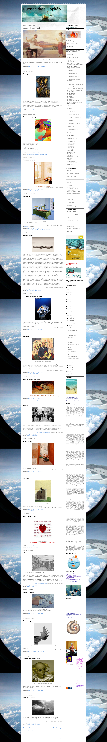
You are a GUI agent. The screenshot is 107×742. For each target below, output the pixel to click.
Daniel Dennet (78, 437)
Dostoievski (80, 440)
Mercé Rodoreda (80, 507)
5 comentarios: (41, 152)
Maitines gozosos (28, 592)
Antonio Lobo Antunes (80, 416)
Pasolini (82, 517)
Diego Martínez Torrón (80, 439)
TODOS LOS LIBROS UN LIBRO (73, 191)
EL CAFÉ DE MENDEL (71, 211)
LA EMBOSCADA (70, 202)
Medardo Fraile (73, 507)
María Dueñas (78, 504)
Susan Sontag (77, 537)
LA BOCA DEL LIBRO (71, 111)
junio (70, 328)
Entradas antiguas (58, 728)
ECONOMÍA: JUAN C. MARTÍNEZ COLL (75, 88)
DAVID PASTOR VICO (71, 171)
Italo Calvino (80, 465)
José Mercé (68, 478)
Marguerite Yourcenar (70, 504)
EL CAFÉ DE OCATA (71, 94)
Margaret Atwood (73, 503)
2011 (68, 313)
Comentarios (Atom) (32, 730)
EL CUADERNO (70, 97)
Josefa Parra (78, 478)
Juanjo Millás (79, 481)
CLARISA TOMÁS (70, 41)
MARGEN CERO (70, 190)
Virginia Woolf (78, 548)
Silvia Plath (75, 535)
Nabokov (82, 512)
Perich (70, 520)
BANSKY (82, 421)
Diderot (74, 439)
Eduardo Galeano (72, 441)
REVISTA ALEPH (70, 147)
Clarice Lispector (71, 434)
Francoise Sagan (75, 454)
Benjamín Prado (72, 423)
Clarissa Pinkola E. (80, 434)
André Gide (80, 411)
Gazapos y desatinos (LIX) (31, 28)
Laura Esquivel (77, 489)
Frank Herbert (29, 330)
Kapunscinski (31, 290)
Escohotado (68, 451)
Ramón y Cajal (71, 527)
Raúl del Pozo (76, 527)
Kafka (73, 483)
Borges (28, 190)
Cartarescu (72, 431)
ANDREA (69, 182)
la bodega (26, 226)
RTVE (68, 217)
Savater (67, 535)
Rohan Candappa (69, 530)
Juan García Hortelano (80, 479)
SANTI (79, 533)
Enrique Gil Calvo (78, 449)
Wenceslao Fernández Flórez (78, 549)
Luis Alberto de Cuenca (73, 495)
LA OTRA (69, 118)
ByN (27, 290)
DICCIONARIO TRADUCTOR (73, 77)
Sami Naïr (36, 435)
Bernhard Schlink (78, 423)
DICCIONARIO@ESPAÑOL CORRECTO (75, 84)
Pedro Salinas (29, 111)
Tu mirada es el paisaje (37, 330)
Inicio (44, 728)
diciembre (71, 318)
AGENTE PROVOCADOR (72, 56)
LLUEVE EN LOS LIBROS (78, 491)
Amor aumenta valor (29, 516)
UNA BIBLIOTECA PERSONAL (73, 193)
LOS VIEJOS (69, 494)
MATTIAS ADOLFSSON (72, 134)
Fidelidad (26, 479)
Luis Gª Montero (38, 229)
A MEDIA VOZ (70, 199)
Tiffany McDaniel (69, 539)
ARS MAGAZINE (70, 226)
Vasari (83, 545)
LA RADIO (69, 122)
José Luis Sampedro (79, 477)
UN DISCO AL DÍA (71, 161)
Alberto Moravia (72, 407)
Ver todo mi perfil (69, 664)
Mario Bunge (79, 505)
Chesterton (75, 433)
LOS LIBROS (69, 493)
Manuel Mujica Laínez (79, 500)
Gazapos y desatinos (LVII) (31, 658)
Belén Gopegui (73, 422)
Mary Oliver (80, 506)
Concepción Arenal (75, 435)
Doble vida (26, 196)
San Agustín (72, 532)
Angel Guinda (72, 413)
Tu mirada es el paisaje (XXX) (32, 296)
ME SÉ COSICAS (70, 135)
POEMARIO (69, 205)
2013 (68, 310)
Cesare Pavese (78, 432)
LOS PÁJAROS (74, 493)
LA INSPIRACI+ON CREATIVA (73, 114)
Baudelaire (68, 422)
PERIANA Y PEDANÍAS (72, 138)
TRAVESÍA (38, 111)
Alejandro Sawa (81, 408)
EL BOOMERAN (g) (71, 93)
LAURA (68, 128)
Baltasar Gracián (77, 421)
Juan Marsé (80, 480)
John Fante (73, 472)
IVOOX (68, 213)
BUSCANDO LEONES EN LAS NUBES (75, 64)
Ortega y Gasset (74, 516)
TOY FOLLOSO (70, 46)
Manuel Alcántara (78, 499)
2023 (68, 292)
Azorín (72, 421)
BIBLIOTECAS (81, 424)
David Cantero (77, 438)
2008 (68, 371)
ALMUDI (69, 170)
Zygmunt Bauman (73, 550)
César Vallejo (72, 432)
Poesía (34, 111)
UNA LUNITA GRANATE (72, 162)
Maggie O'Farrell (71, 499)
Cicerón (79, 433)
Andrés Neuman (30, 399)
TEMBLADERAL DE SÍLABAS (73, 156)
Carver (76, 431)
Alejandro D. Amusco (74, 408)
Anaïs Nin (76, 411)
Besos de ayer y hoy (29, 117)
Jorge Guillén (78, 474)
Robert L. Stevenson (80, 529)
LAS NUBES (71, 489)
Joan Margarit (81, 469)
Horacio (73, 464)
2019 (68, 299)
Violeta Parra (71, 548)
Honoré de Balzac (69, 464)
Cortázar (78, 436)
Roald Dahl (75, 529)
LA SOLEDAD (72, 488)
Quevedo (71, 524)
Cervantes (68, 432)
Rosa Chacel (81, 530)
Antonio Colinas (73, 415)
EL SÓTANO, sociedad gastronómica (74, 102)
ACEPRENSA (70, 54)
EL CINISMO (71, 442)
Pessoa (73, 520)
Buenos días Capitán (42, 9)
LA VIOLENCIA (77, 488)
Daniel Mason (71, 438)
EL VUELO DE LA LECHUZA (73, 173)
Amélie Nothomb (79, 410)
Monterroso (82, 511)
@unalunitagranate (75, 404)
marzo (70, 365)
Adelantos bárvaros (29, 698)
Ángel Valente (78, 413)
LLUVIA (67, 492)
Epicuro (71, 450)
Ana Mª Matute (72, 411)
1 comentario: (40, 109)
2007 (68, 373)
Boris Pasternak (73, 425)
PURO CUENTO (70, 144)
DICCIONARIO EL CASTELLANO (74, 71)
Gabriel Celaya (77, 455)
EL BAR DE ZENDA (71, 91)
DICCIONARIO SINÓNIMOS (72, 76)
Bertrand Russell (75, 424)
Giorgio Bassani (74, 459)
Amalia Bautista (73, 410)
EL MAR (71, 444)
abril (69, 363)
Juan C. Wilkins (72, 479)
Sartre (83, 534)
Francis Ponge (75, 453)
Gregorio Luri (81, 460)
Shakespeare (71, 535)
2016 (68, 304)
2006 (68, 374)
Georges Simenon (75, 457)
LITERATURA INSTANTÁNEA (73, 188)
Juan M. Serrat (75, 480)
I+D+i (24, 553)
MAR (80, 502)
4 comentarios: (41, 329)
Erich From (75, 450)
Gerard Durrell (81, 457)
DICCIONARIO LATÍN (71, 74)
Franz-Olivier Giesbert (70, 455)
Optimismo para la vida (30, 621)
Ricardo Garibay (81, 528)
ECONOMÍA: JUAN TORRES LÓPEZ (74, 90)
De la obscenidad (69, 439)
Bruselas (26, 406)
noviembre (71, 320)
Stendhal (73, 537)
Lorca (70, 492)
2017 (68, 303)
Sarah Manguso (74, 534)
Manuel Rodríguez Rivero (76, 501)
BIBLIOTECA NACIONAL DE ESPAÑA (74, 63)
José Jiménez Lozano (70, 477)
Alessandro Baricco (69, 409)
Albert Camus (74, 406)
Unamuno (72, 544)
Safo (73, 531)
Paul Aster (67, 518)
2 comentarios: (41, 288)
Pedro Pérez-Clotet (77, 519)
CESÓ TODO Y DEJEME (72, 66)
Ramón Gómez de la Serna (74, 526)
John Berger (68, 472)
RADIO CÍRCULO (70, 216)
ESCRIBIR (73, 451)
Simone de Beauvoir (80, 535)
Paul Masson (72, 518)
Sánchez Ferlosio (69, 533)
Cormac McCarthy (73, 436)
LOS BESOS (29, 154)
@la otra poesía (70, 197)
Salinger (75, 531)
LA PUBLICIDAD (79, 487)
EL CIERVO (69, 96)
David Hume (82, 438)
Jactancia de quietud (29, 160)
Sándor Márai (75, 533)
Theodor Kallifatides (77, 538)
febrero (70, 367)
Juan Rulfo (74, 481)
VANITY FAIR (70, 164)
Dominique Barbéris (69, 440)
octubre (70, 321)
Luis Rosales (81, 496)
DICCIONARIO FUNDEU (72, 73)
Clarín (76, 434)
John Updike (73, 474)
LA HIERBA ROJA (70, 187)
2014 (68, 308)
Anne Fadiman (78, 414)
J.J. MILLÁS (69, 108)
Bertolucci (70, 424)
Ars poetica (26, 336)
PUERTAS (68, 523)
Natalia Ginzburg (77, 513)
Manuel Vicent (76, 502)
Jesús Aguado (71, 469)
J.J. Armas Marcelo (77, 466)
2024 (68, 290)
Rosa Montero (69, 531)
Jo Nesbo (76, 469)
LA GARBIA (69, 185)
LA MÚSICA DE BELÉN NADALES (74, 117)
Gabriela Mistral (72, 456)
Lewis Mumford (37, 724)
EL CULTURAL (70, 99)
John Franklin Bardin (80, 472)
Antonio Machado (69, 417)
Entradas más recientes (29, 728)
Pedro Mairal (70, 519)
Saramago (80, 534)
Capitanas (82, 426)
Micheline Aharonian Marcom (71, 508)
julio (69, 327)
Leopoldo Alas (81, 490)
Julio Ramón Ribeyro (80, 482)
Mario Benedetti (35, 154)
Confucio (67, 436)
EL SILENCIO (74, 445)
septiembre (71, 323)
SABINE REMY (70, 150)
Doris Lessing (76, 440)
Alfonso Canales (76, 409)
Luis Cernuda (79, 495)
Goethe (36, 547)
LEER (70, 490)
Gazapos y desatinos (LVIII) (31, 379)
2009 (68, 317)
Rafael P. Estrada (78, 525)
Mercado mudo (27, 235)
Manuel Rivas (68, 501)
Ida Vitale (76, 464)
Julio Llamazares (72, 482)
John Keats (75, 473)
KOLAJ (68, 109)
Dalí (74, 437)
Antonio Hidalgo (73, 416)
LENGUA (73, 490)
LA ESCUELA (72, 484)
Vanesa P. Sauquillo (72, 545)
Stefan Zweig (68, 537)
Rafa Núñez (79, 524)
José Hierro (82, 476)
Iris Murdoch (70, 465)
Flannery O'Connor (69, 453)
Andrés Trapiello (78, 412)
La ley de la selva (38, 290)
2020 (68, 297)
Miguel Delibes (81, 509)
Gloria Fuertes (81, 459)
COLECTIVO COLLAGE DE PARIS (74, 228)
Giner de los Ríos (81, 458)
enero (70, 369)
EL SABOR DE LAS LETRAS (73, 100)
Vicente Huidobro (73, 547)
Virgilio (75, 548)
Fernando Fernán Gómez (79, 452)
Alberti (79, 406)
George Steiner (68, 457)
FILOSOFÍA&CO (70, 175)
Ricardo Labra (68, 529)
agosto (70, 325)
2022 (68, 294)
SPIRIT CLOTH (70, 155)
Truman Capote (78, 541)
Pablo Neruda (38, 615)
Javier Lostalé (38, 472)
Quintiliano (75, 524)
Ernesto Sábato (81, 450)
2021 (68, 296)
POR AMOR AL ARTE (71, 141)
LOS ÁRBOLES (75, 492)
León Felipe (77, 490)
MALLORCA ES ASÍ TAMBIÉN (73, 43)
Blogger (60, 738)
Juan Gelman (69, 480)
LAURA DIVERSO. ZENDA (72, 203)
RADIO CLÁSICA (70, 146)
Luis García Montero (75, 496)
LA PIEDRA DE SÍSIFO (71, 120)
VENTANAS (69, 546)
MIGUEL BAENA (76, 509)
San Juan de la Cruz (79, 532)
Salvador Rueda (81, 531)
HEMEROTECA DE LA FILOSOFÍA (74, 106)
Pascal (80, 517)
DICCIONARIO (70, 70)
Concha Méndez (81, 435)
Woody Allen (68, 550)
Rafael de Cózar (72, 525)
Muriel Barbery (77, 512)
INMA (80, 464)
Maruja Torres (74, 506)
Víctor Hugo (79, 547)
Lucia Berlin (74, 494)
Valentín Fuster (78, 544)
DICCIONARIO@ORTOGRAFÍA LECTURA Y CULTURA (73, 87)
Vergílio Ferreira (76, 546)
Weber (72, 549)
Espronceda (78, 451)
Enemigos (26, 74)
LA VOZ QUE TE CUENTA (72, 214)
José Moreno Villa (73, 478)
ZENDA (68, 165)
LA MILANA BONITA (71, 115)
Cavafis (28, 373)
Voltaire (82, 548)
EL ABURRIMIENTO (79, 441)
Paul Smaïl (76, 518)
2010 (68, 315)
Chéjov (71, 433)
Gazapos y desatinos (31, 68)
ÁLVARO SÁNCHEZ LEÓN (72, 57)
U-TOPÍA (69, 48)
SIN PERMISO (70, 153)
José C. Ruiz (71, 476)
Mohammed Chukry (71, 511)
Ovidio (73, 517)
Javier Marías (71, 468)
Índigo (68, 662)
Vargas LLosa (78, 545)
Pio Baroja (82, 520)
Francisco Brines (69, 454)
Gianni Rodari (75, 458)
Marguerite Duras (80, 503)
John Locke (80, 473)
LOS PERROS (81, 493)
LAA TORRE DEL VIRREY (72, 178)
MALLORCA (69, 132)
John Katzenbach (69, 473)
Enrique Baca (72, 449)
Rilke (72, 529)
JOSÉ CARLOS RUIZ (71, 176)
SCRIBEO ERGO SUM (71, 152)
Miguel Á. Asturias (69, 509)
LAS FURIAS (69, 125)
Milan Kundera (75, 510)
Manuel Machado (71, 500)
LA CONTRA (69, 112)
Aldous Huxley (77, 407)
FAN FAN (69, 105)
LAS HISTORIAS (70, 126)
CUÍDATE (71, 437)
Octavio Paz (68, 516)
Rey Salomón (74, 528)
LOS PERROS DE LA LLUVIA (73, 131)
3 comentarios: (41, 372)
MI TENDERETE (70, 44)
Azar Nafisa (68, 421)
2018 (68, 301)
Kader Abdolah (69, 483)
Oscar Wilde (80, 516)
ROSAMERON (70, 149)
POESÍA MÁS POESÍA (71, 206)
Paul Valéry (80, 518)
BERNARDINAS (70, 61)
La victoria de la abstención (43, 432)
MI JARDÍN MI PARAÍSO (72, 137)
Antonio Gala (78, 415)
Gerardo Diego (69, 458)
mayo (70, 362)
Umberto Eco (68, 544)
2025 (68, 289)
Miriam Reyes (80, 510)
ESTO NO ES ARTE (71, 103)
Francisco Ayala (81, 453)
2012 (68, 311)
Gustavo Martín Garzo (76, 461)
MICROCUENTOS (81, 508)
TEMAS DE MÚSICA (71, 219)
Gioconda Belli (68, 459)
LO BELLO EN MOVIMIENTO (73, 129)
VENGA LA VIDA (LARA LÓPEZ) (73, 222)
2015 (68, 306)
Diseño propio (27, 441)
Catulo (79, 431)
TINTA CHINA (70, 158)
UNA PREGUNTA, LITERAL (72, 220)
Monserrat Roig (77, 511)
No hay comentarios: (42, 66)
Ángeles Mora (72, 414)
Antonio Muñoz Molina (77, 417)
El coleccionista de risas (78, 442)
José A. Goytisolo (74, 475)
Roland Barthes (75, 530)
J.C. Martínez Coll (71, 466)
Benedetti (78, 422)
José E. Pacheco (76, 476)
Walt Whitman (68, 549)
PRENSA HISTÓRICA (71, 143)
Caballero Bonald (76, 426)
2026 (68, 287)
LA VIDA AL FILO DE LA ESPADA (74, 123)
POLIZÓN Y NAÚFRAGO (72, 140)
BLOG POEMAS (70, 200)
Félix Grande (72, 452)
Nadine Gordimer (69, 513)
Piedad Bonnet (77, 520)
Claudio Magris (69, 435)
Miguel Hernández (69, 510)
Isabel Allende (75, 465)
